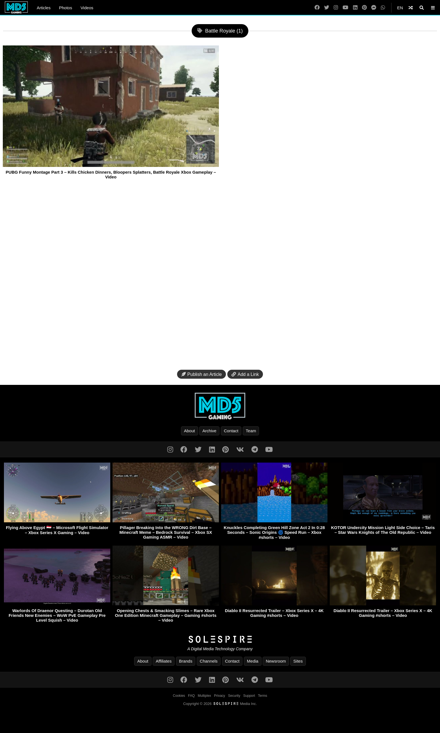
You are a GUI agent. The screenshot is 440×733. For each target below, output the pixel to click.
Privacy (219, 696)
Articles (44, 7)
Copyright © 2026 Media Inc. (220, 704)
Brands (185, 661)
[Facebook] (317, 7)
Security (234, 696)
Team (251, 430)
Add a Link (245, 374)
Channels (208, 661)
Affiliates (163, 661)
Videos (87, 7)
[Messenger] (374, 7)
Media (252, 661)
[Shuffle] (411, 7)
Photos (65, 7)
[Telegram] (254, 449)
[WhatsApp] (383, 7)
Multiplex (204, 696)
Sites (297, 661)
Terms (262, 696)
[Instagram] (336, 7)
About (189, 430)
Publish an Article (201, 374)
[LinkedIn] (355, 7)
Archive (209, 430)
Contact (231, 430)
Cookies (179, 696)
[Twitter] (326, 7)
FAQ (191, 696)
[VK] (240, 449)
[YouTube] (345, 7)
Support (249, 696)
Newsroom (276, 661)
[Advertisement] (220, 276)
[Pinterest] (364, 7)
